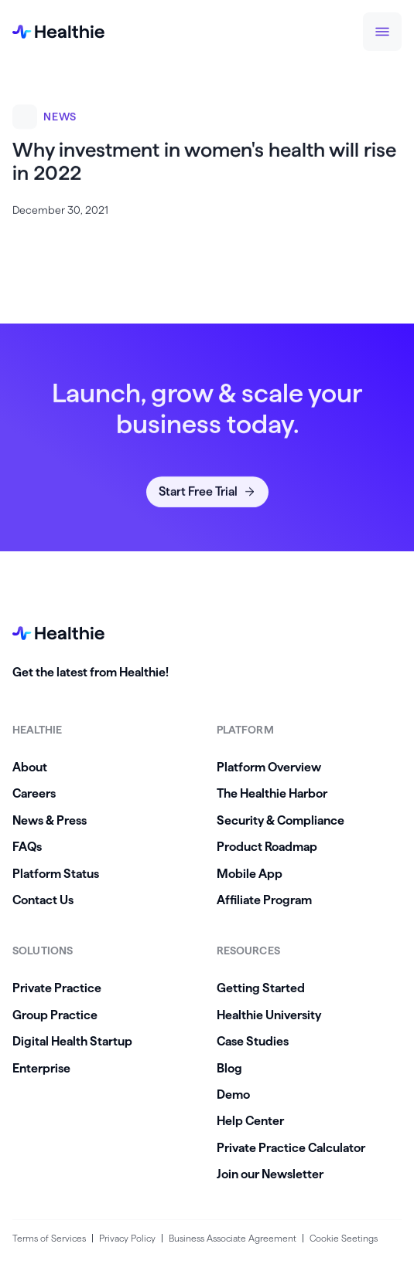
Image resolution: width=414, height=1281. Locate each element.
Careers (34, 793)
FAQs (27, 846)
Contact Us (43, 900)
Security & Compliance (280, 820)
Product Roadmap (267, 846)
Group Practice (55, 1015)
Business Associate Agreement (232, 1238)
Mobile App (249, 873)
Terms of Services (49, 1238)
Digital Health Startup (72, 1041)
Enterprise (41, 1068)
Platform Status (55, 873)
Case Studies (253, 1041)
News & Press (49, 820)
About (29, 767)
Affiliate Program (264, 900)
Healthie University (269, 1015)
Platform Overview (269, 767)
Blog (229, 1068)
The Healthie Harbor (272, 793)
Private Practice (56, 988)
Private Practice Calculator (291, 1147)
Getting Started (261, 988)
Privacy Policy (127, 1238)
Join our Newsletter (270, 1174)
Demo (233, 1094)
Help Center (250, 1120)
